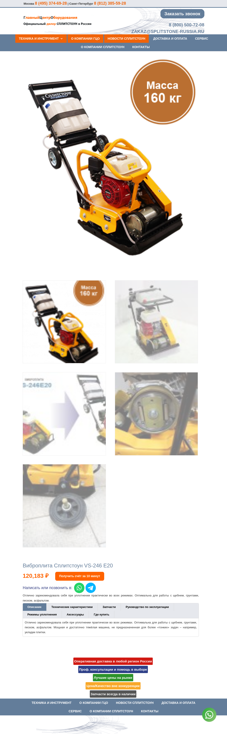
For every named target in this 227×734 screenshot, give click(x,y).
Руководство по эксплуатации (147, 607)
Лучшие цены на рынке (113, 677)
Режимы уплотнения (42, 614)
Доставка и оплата (170, 38)
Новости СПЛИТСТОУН (126, 38)
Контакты (141, 47)
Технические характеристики (72, 607)
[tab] (34, 607)
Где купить (101, 614)
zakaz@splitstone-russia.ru (167, 31)
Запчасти (109, 607)
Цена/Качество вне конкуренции (112, 686)
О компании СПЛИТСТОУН (102, 47)
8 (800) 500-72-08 (186, 24)
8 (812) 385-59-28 (110, 3)
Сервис (201, 38)
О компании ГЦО (85, 38)
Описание (34, 607)
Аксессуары (75, 614)
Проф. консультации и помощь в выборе (113, 669)
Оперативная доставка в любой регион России (113, 661)
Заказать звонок (182, 13)
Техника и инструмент (39, 38)
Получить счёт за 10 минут (79, 576)
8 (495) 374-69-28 (51, 3)
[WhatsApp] (209, 715)
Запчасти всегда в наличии (113, 694)
